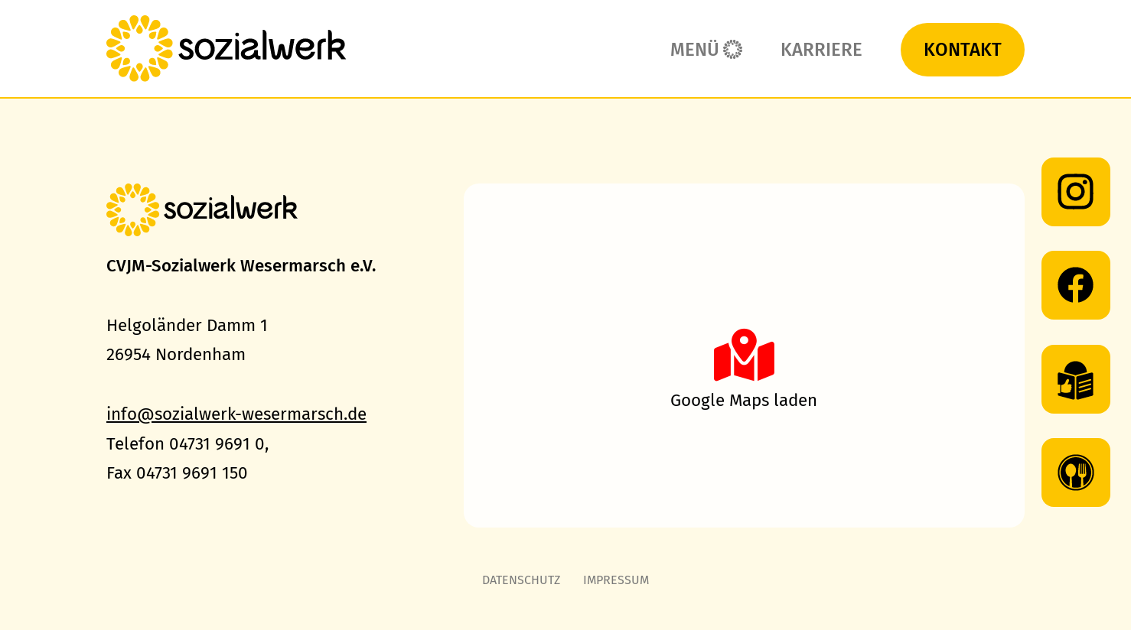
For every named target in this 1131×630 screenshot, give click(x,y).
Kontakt (963, 49)
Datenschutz (521, 580)
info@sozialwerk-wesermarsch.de (236, 414)
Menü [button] (694, 49)
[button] (744, 355)
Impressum (616, 580)
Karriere (821, 49)
